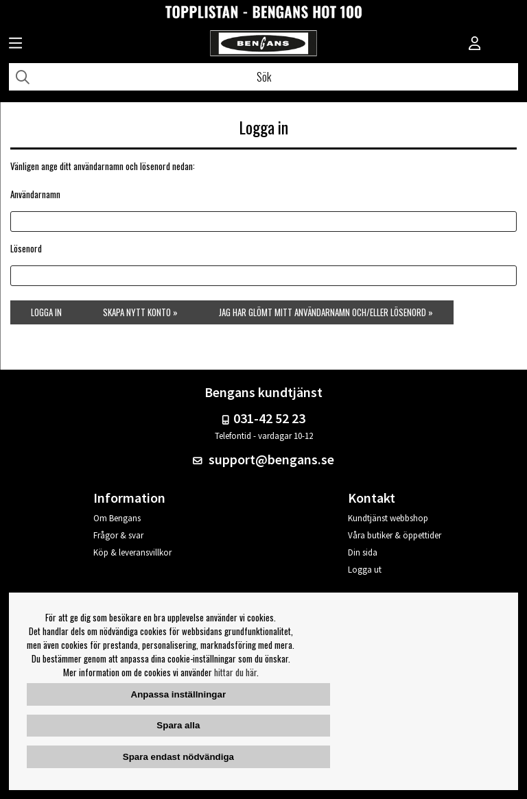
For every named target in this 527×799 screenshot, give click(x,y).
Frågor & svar (118, 535)
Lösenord (26, 248)
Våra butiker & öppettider (394, 535)
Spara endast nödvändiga (178, 757)
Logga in (46, 312)
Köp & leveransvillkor (132, 552)
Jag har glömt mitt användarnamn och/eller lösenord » (326, 312)
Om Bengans (117, 518)
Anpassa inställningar (178, 694)
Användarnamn (35, 194)
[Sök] (263, 77)
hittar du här (235, 672)
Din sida (362, 552)
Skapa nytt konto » (140, 312)
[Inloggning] (475, 44)
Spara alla (178, 725)
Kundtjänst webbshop (388, 518)
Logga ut (365, 569)
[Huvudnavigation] (15, 44)
